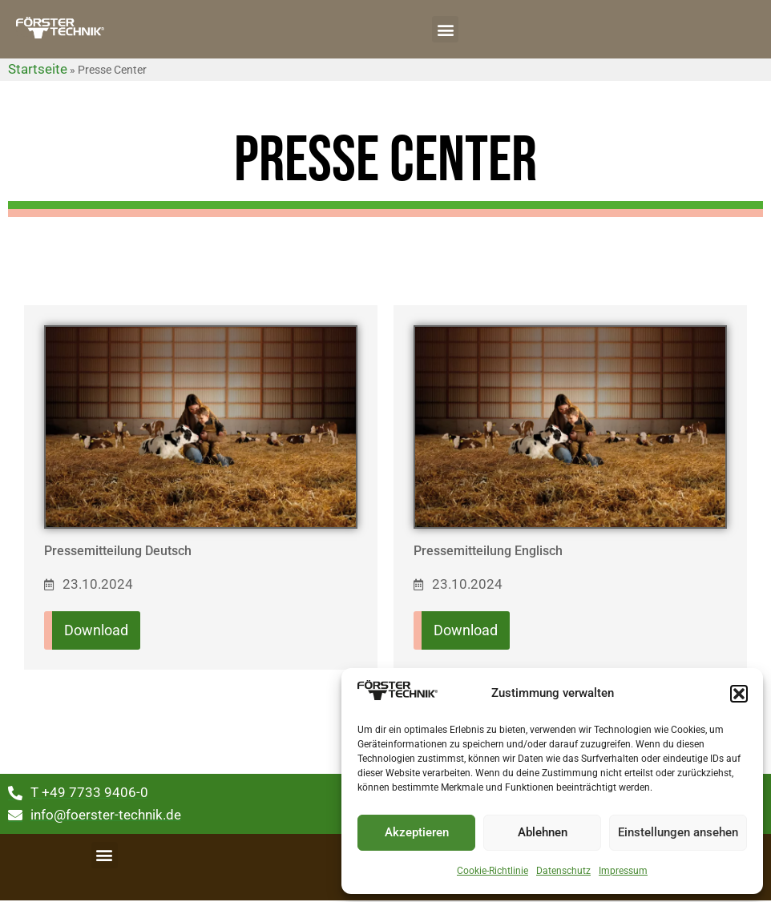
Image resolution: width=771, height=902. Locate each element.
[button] (739, 694)
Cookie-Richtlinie (492, 870)
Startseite (37, 69)
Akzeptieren (417, 832)
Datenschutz (563, 870)
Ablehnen (542, 832)
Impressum (623, 870)
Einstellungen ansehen (678, 832)
